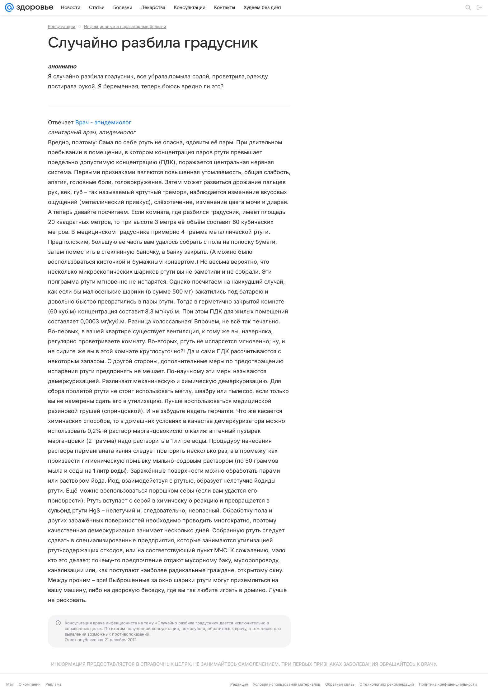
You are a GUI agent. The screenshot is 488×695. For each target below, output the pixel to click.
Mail (10, 684)
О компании (29, 684)
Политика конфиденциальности (448, 684)
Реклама (53, 684)
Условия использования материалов (286, 684)
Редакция (239, 684)
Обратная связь (339, 684)
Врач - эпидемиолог (103, 122)
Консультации (61, 26)
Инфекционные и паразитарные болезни (125, 26)
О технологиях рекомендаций (386, 684)
